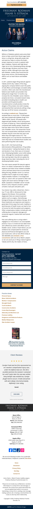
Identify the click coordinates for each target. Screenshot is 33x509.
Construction (9, 308)
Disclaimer (16, 465)
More (29, 20)
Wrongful (6, 303)
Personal (6, 296)
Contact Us (20, 20)
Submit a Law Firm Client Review (16, 399)
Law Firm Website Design (16, 507)
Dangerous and (12, 317)
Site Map (16, 471)
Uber (8, 322)
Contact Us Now (16, 285)
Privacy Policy (16, 468)
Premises (7, 315)
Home (3, 20)
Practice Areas (11, 20)
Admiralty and (10, 312)
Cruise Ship (8, 310)
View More (16, 394)
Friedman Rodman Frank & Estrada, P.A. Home (16, 13)
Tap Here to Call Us (16, 5)
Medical (8, 320)
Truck (6, 305)
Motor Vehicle (9, 298)
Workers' (9, 301)
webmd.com (14, 113)
